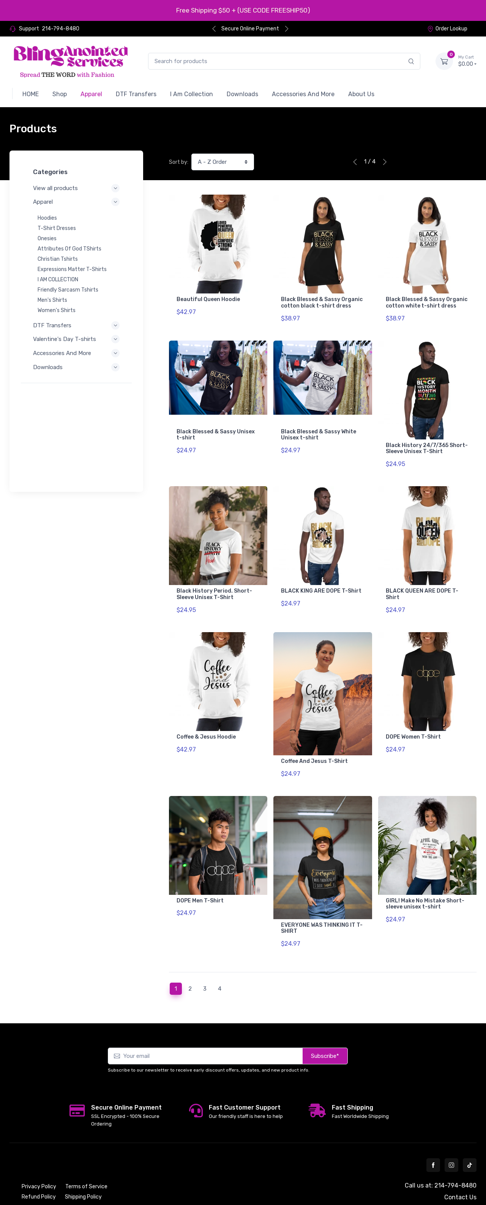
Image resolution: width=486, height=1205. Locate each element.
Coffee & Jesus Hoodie (206, 721)
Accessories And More (76, 353)
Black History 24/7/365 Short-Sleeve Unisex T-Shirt (427, 443)
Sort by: (178, 162)
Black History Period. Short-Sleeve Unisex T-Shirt (214, 583)
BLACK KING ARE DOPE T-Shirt (321, 580)
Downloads (76, 367)
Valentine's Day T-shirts (76, 339)
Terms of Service (86, 1160)
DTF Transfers (76, 325)
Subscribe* (325, 1029)
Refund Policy (39, 1170)
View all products (76, 188)
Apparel (76, 202)
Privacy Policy (39, 1160)
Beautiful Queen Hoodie (208, 299)
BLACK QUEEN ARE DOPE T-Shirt (422, 583)
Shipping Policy (83, 1170)
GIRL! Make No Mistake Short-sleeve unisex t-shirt (425, 882)
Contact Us (460, 1170)
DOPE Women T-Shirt (413, 721)
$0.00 (467, 60)
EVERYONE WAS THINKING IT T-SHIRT (322, 907)
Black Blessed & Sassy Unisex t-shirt (216, 429)
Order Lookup (447, 28)
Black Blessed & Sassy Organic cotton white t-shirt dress (426, 302)
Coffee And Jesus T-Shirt (314, 745)
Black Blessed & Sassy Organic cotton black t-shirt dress (322, 302)
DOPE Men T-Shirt (200, 879)
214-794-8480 (60, 28)
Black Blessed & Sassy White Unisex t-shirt (318, 429)
